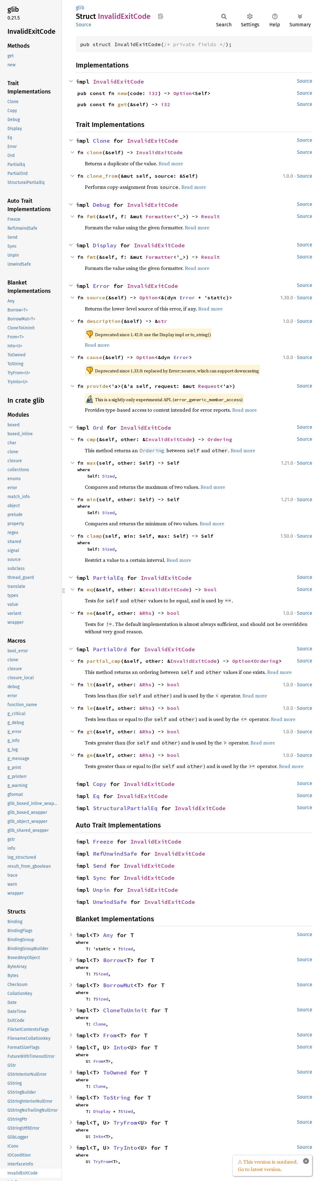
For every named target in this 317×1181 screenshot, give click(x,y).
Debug (101, 204)
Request (209, 386)
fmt (91, 216)
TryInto (125, 1147)
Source (83, 25)
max (91, 463)
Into (120, 1047)
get (122, 104)
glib (80, 8)
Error (101, 285)
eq (90, 589)
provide (97, 386)
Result (210, 216)
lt (90, 684)
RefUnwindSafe (115, 853)
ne (90, 613)
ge (90, 755)
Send (99, 865)
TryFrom (125, 1122)
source (96, 297)
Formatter (159, 216)
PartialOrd (110, 649)
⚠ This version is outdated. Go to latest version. (268, 1165)
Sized (108, 476)
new (122, 93)
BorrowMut (118, 985)
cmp (91, 439)
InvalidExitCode (118, 81)
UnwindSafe (110, 901)
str (162, 321)
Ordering (219, 439)
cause (94, 357)
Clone (101, 140)
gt (90, 731)
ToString (116, 1097)
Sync (99, 877)
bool (210, 589)
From (110, 1035)
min (91, 499)
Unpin (101, 889)
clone (94, 152)
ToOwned (115, 1072)
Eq (96, 796)
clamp (94, 536)
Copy (99, 784)
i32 (153, 93)
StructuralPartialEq (125, 808)
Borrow (113, 960)
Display (105, 245)
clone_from (102, 176)
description (104, 321)
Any (108, 935)
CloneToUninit (125, 1010)
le (90, 708)
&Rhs (145, 613)
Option (182, 93)
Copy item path (160, 16)
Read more (170, 163)
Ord (98, 427)
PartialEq (108, 577)
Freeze (103, 841)
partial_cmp (104, 661)
